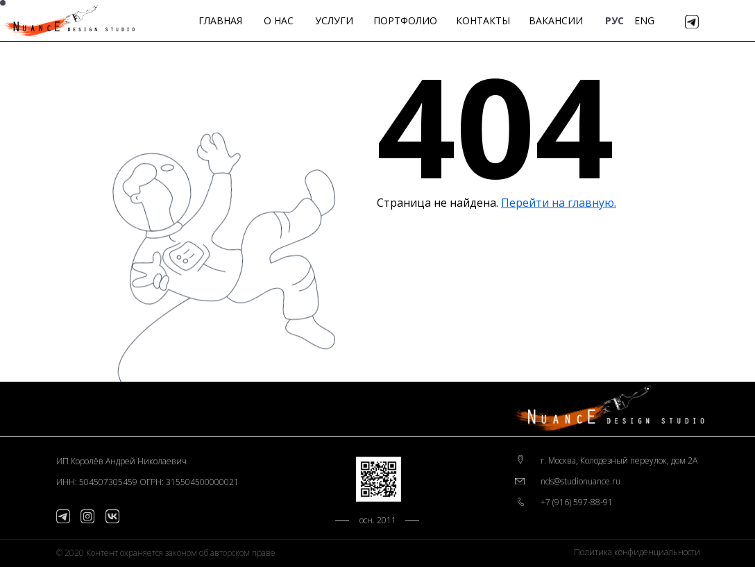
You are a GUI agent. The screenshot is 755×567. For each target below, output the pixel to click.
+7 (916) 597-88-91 (577, 502)
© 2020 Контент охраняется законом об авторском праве (165, 553)
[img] (692, 21)
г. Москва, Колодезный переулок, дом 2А (619, 460)
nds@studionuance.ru (580, 481)
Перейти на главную (557, 202)
